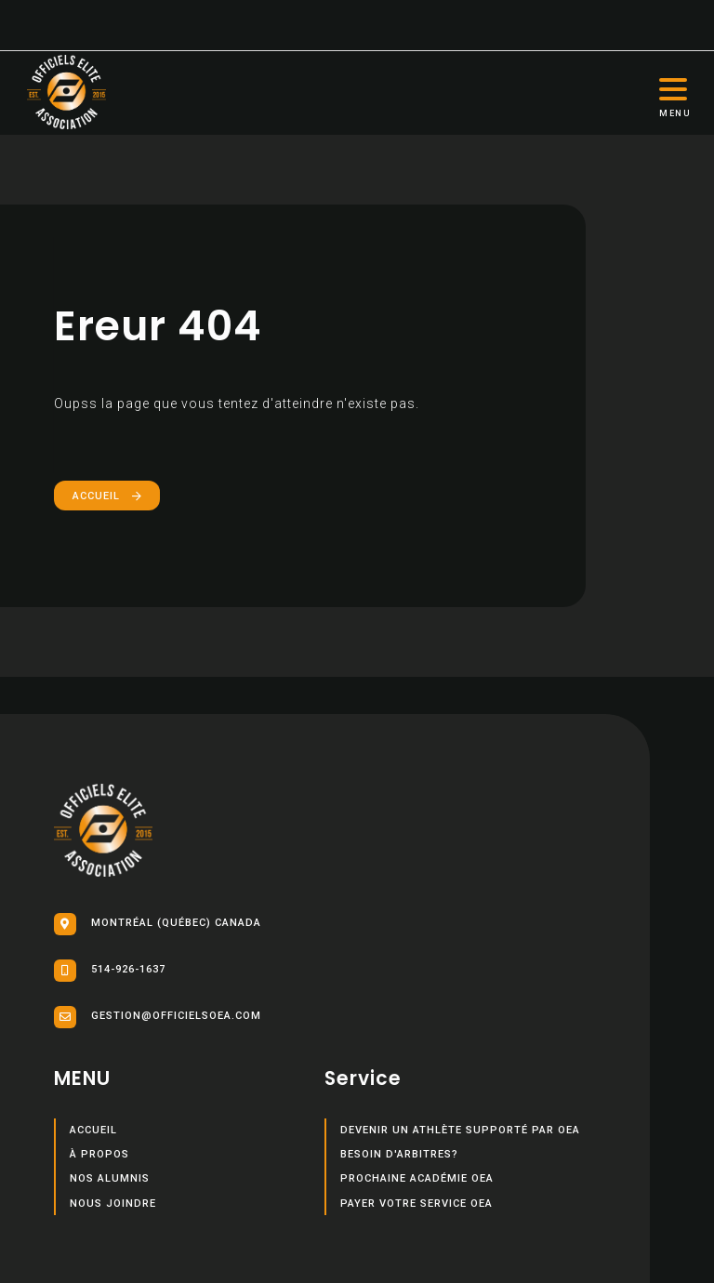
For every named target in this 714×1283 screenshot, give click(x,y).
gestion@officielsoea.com (157, 1017)
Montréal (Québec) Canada (157, 924)
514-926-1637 (109, 970)
